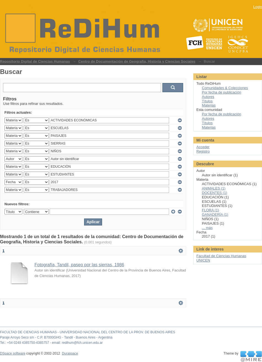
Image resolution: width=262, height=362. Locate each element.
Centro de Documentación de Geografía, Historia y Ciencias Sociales (137, 61)
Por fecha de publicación (221, 92)
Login (257, 7)
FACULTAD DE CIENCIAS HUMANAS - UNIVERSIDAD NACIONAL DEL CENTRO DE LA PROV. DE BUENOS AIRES (87, 332)
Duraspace (70, 353)
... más (207, 228)
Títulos (207, 101)
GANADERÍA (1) (215, 214)
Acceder (203, 147)
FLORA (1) (210, 210)
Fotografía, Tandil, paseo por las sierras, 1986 (79, 264)
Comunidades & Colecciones (225, 88)
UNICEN (203, 260)
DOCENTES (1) (214, 193)
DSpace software (12, 353)
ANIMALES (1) (213, 188)
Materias (209, 105)
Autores (208, 97)
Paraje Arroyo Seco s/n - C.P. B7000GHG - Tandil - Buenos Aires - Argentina (56, 337)
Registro (203, 151)
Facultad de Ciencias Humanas (221, 256)
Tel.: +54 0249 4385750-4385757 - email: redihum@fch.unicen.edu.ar (51, 343)
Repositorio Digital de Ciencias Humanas (35, 61)
